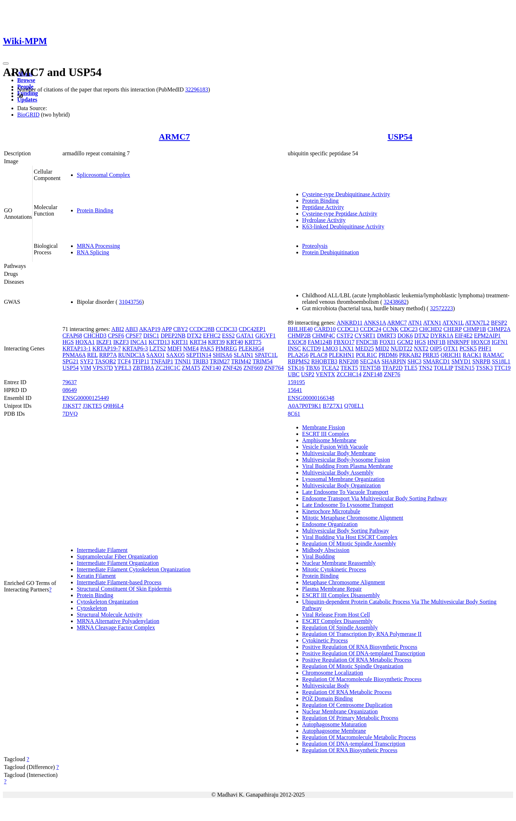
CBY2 (180, 329)
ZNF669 (253, 368)
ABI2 (117, 329)
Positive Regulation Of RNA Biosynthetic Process (359, 647)
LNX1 (346, 348)
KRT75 (252, 342)
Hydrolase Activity (323, 220)
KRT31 (179, 342)
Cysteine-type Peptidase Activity (339, 214)
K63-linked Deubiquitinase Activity (343, 226)
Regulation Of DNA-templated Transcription (353, 744)
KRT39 (216, 342)
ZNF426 (232, 368)
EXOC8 (297, 342)
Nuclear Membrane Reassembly (339, 563)
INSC (294, 348)
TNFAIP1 (162, 361)
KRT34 (198, 342)
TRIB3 (200, 361)
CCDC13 (348, 329)
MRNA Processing (98, 246)
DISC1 (151, 335)
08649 (69, 390)
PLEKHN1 (341, 355)
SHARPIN (394, 361)
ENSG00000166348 (311, 398)
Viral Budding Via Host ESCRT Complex (349, 537)
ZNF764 (274, 368)
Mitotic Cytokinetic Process (334, 569)
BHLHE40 (300, 329)
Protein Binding (95, 210)
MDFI (174, 348)
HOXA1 (85, 342)
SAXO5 (175, 355)
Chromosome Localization (332, 673)
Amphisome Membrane (329, 440)
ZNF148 (372, 374)
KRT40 (234, 342)
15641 (295, 390)
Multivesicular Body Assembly (337, 473)
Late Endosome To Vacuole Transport (345, 492)
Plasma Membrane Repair (332, 589)
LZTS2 (157, 348)
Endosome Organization (330, 524)
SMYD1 (461, 361)
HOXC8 (480, 342)
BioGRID (28, 115)
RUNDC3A (131, 355)
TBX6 (313, 368)
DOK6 (405, 335)
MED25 (364, 348)
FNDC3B (367, 342)
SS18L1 (501, 361)
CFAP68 (72, 335)
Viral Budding (318, 556)
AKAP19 (150, 329)
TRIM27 (220, 361)
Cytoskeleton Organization (107, 602)
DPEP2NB (173, 335)
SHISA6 (222, 355)
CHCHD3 (94, 335)
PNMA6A (74, 355)
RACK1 (472, 355)
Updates (27, 99)
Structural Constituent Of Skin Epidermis (124, 589)
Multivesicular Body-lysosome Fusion (346, 460)
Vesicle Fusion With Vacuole (335, 447)
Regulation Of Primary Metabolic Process (350, 718)
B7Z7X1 (332, 406)
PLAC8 (319, 355)
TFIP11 (140, 361)
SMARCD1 (436, 361)
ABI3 (131, 329)
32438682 (395, 302)
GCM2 (405, 342)
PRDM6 (387, 355)
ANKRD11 (350, 323)
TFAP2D (392, 368)
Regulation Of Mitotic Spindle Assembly (349, 544)
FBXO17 (344, 342)
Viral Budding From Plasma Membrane (347, 466)
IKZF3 (121, 342)
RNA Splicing (93, 252)
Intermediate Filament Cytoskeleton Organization (133, 569)
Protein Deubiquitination (330, 252)
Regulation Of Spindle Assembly (340, 627)
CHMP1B (474, 329)
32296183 (196, 89)
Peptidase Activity (323, 207)
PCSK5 (468, 348)
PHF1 (484, 348)
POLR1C (366, 355)
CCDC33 (227, 329)
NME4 (191, 348)
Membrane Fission (323, 427)
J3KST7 (71, 406)
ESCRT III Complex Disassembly (341, 595)
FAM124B (320, 342)
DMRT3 (386, 335)
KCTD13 (159, 342)
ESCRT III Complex (325, 434)
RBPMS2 (299, 361)
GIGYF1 (265, 335)
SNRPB (481, 361)
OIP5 (436, 348)
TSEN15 (464, 368)
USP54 (399, 136)
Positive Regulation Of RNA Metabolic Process (356, 660)
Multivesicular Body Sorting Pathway (345, 531)
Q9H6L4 (113, 406)
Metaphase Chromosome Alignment (343, 582)
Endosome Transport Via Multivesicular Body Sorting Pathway (374, 498)
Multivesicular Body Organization (341, 485)
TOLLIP (443, 368)
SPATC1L (266, 355)
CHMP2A (498, 329)
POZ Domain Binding (327, 698)
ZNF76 (392, 374)
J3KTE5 (92, 406)
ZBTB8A (143, 368)
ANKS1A (375, 323)
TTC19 (502, 368)
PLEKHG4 (251, 348)
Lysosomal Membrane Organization (343, 479)
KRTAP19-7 (106, 348)
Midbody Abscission (325, 550)
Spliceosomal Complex (103, 175)
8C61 (294, 414)
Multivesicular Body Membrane (339, 453)
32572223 (441, 308)
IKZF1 (104, 342)
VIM (85, 368)
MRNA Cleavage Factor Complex (116, 627)
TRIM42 (241, 361)
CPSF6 (116, 335)
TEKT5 (349, 368)
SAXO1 (155, 355)
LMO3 (330, 348)
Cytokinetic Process (325, 640)
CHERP (452, 329)
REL (92, 355)
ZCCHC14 (348, 374)
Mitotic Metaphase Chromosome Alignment (352, 518)
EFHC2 (212, 335)
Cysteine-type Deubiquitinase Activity (346, 194)
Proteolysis (315, 246)
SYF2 (87, 361)
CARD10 (324, 329)
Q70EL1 (354, 406)
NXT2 (421, 348)
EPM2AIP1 (487, 335)
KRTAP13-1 (76, 348)
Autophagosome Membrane (334, 731)
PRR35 (430, 355)
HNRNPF (458, 342)
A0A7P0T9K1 (304, 406)
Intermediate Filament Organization (118, 563)
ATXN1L (453, 323)
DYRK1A (441, 335)
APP (167, 329)
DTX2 (194, 335)
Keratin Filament (96, 576)
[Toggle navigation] (6, 63)
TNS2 (425, 368)
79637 (69, 382)
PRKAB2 (410, 355)
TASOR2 (105, 361)
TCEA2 (330, 368)
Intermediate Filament (102, 550)
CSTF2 (344, 335)
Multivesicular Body (325, 686)
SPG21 (70, 361)
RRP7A (108, 355)
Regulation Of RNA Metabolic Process (347, 692)
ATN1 (415, 323)
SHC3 (414, 361)
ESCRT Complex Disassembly (337, 621)
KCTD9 (311, 348)
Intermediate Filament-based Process (119, 582)
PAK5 (207, 348)
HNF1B (436, 342)
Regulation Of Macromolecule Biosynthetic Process (361, 679)
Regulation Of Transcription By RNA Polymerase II (361, 634)
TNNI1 (183, 361)
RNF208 (348, 361)
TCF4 (124, 361)
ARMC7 (174, 136)
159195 (296, 382)
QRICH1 (450, 355)
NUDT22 (401, 348)
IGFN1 (500, 342)
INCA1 (138, 342)
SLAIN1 (243, 355)
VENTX (325, 374)
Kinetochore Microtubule (331, 511)
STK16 (296, 368)
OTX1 (450, 348)
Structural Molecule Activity (109, 615)
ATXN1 (432, 323)
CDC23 (409, 329)
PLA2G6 (298, 355)
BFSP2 (499, 323)
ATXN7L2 (477, 323)
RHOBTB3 (324, 361)
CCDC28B (201, 329)
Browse (26, 80)
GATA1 (245, 335)
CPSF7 (133, 335)
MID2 (382, 348)
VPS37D (102, 368)
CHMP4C (323, 335)
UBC (294, 374)
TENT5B (370, 368)
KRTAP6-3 (135, 348)
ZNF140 (211, 368)
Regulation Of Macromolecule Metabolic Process (359, 737)
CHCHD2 (430, 329)
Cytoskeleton (92, 608)
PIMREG (226, 348)
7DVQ (70, 414)
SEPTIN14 (198, 355)
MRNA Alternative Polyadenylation (118, 621)
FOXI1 (387, 342)
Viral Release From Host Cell (336, 615)
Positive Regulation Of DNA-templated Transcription (363, 653)
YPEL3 (122, 368)
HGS (68, 342)
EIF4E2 (464, 335)
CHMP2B (299, 335)
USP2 (307, 374)
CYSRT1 (365, 335)
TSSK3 (484, 368)
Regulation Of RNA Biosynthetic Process (349, 750)
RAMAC (493, 355)
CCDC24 (370, 329)
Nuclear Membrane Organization (340, 711)
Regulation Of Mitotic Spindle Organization (352, 666)
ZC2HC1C (168, 368)
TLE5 (410, 368)
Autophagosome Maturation (334, 724)
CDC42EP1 (252, 329)
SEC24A (370, 361)
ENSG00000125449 (85, 398)
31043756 (130, 302)
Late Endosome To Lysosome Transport (347, 505)
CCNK (390, 329)
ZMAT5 (191, 368)
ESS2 (228, 335)
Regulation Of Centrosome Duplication (347, 705)
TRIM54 (263, 361)
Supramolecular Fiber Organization (117, 556)
